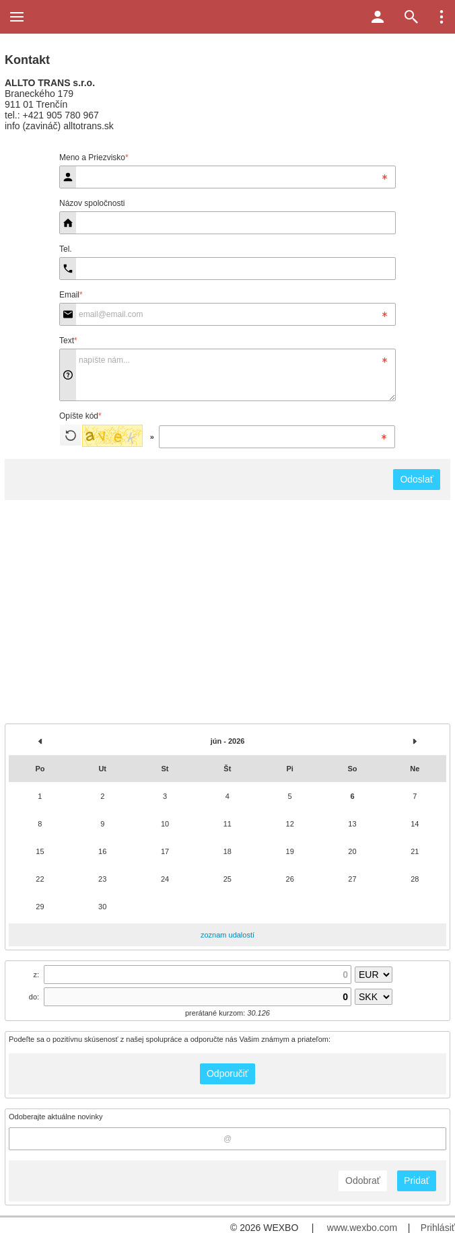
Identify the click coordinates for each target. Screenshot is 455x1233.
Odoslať (416, 479)
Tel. (65, 249)
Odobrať (362, 1180)
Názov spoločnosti (92, 203)
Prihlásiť (438, 1227)
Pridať (416, 1180)
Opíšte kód (80, 416)
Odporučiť (227, 1073)
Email (71, 295)
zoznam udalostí (227, 935)
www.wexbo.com (362, 1227)
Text (68, 340)
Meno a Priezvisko (94, 157)
